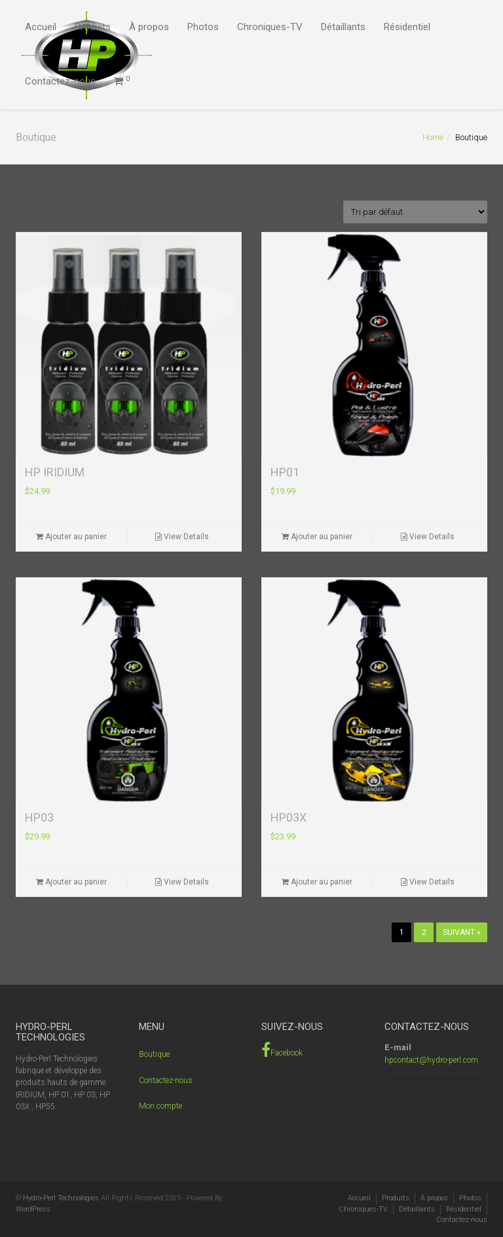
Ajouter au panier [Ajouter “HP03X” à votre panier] (317, 881)
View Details (182, 536)
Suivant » (462, 932)
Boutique (154, 1054)
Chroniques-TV (270, 27)
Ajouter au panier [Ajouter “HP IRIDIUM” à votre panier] (71, 536)
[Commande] (415, 211)
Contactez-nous (60, 81)
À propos (149, 27)
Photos (203, 27)
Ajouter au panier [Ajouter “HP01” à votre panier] (317, 536)
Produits (93, 27)
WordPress (33, 1209)
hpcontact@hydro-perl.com (431, 1060)
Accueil (40, 27)
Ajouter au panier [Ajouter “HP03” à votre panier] (71, 881)
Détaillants (343, 27)
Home (432, 137)
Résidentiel (407, 27)
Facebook (282, 1049)
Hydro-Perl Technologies (61, 1198)
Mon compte (160, 1106)
